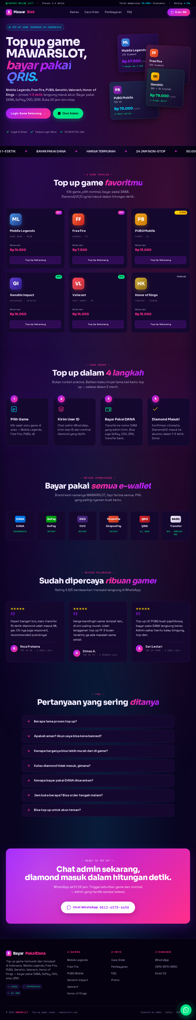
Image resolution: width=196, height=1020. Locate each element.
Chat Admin (68, 113)
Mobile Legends (77, 960)
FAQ (129, 12)
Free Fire (73, 966)
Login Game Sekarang (28, 113)
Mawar (20, 12)
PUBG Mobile (75, 973)
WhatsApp (162, 960)
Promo (115, 980)
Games (74, 12)
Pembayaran (113, 12)
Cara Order (92, 12)
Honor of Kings (77, 993)
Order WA (178, 12)
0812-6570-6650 (166, 966)
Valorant (72, 986)
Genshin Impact (77, 980)
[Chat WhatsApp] (186, 1010)
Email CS (160, 973)
